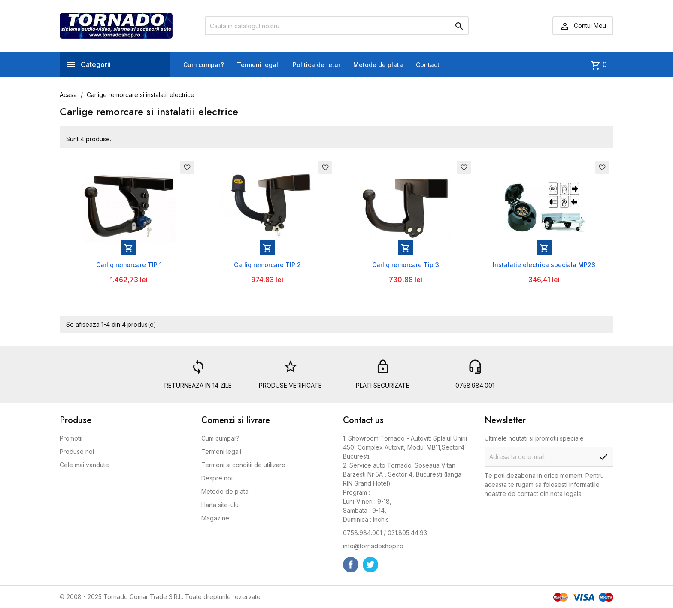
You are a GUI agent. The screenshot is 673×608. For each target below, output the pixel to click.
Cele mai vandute (84, 464)
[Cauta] (337, 25)
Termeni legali (258, 64)
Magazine (215, 518)
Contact (428, 64)
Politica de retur (316, 64)
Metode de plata (378, 64)
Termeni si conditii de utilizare (243, 464)
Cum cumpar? (203, 64)
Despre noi (217, 478)
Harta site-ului (220, 504)
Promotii (71, 438)
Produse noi (77, 451)
